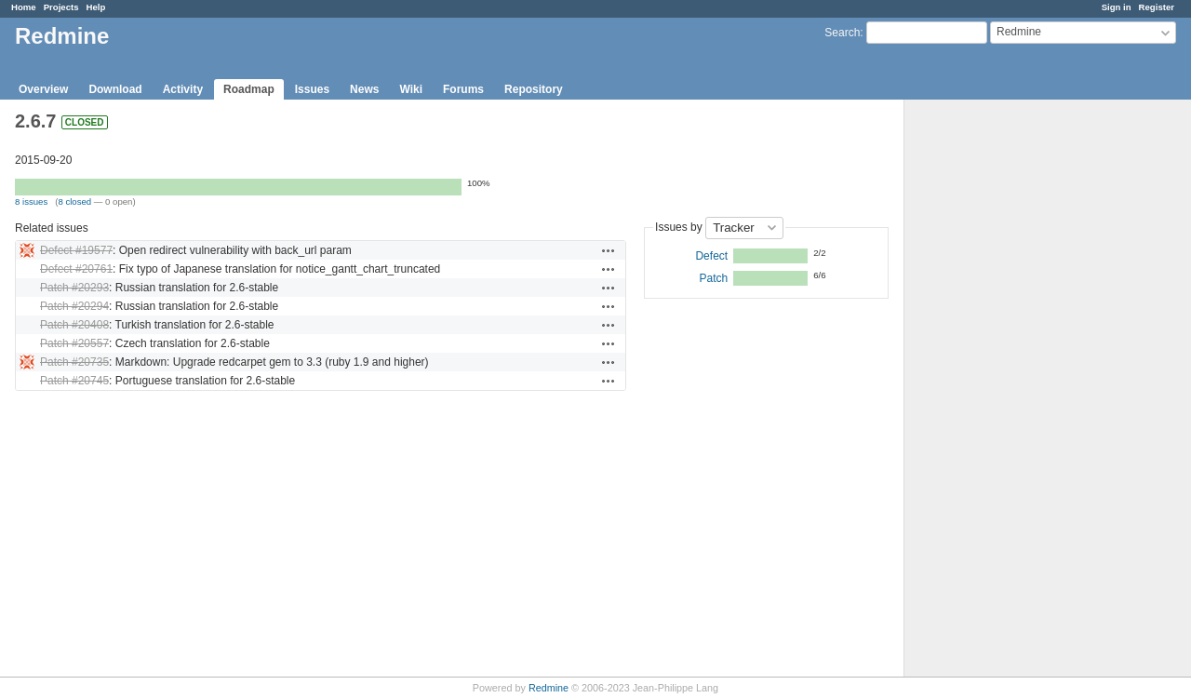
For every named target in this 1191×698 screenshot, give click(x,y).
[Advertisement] (997, 392)
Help (96, 7)
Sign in (1116, 7)
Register (1156, 7)
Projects (61, 7)
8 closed (74, 201)
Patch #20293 (74, 287)
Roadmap (248, 89)
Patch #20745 (74, 380)
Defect (711, 255)
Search (842, 32)
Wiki (410, 89)
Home (23, 7)
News (364, 89)
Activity (183, 89)
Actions (608, 250)
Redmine (549, 687)
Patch (713, 278)
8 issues (31, 201)
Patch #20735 (74, 362)
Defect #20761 (76, 268)
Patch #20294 (74, 306)
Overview (43, 89)
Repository (533, 89)
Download (114, 89)
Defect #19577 (76, 250)
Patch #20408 (74, 324)
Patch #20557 (74, 343)
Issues (312, 89)
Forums (463, 89)
